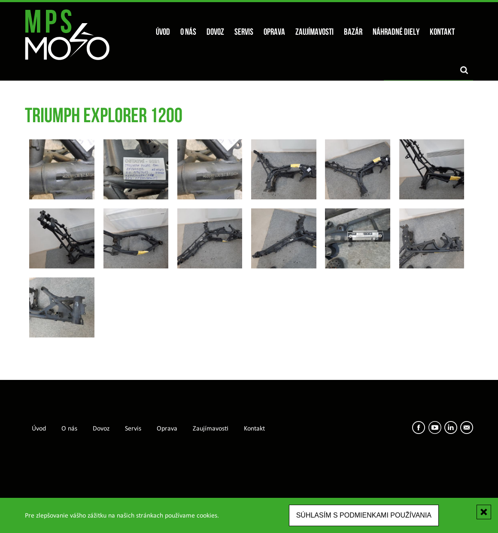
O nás (188, 32)
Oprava (274, 32)
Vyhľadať (464, 70)
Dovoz (215, 32)
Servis (243, 32)
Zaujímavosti (314, 32)
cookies (207, 515)
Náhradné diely (396, 32)
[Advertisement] (249, 471)
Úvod (163, 32)
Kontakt (442, 32)
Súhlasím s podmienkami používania (363, 515)
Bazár (353, 32)
